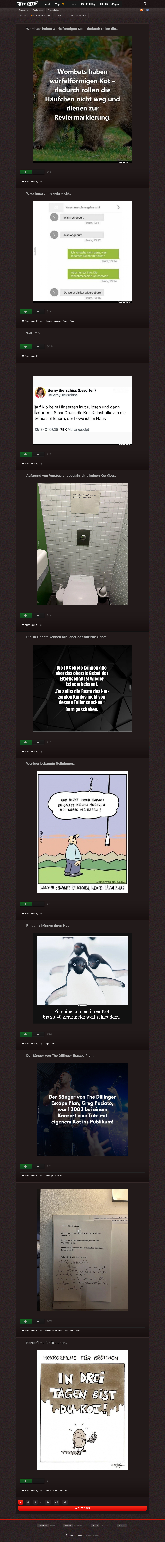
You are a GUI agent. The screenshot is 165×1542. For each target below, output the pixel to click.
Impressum (78, 1535)
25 (65, 1501)
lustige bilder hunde (54, 1331)
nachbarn (70, 1331)
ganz (66, 321)
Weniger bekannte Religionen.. (50, 763)
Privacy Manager (92, 1535)
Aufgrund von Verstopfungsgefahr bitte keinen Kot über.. (71, 475)
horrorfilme (52, 1490)
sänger (50, 1176)
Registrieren (38, 10)
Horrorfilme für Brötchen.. (46, 1343)
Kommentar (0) (30, 181)
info (72, 321)
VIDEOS (59, 15)
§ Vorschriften (53, 10)
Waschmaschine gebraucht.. (48, 193)
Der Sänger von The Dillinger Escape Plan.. (60, 1055)
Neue (73, 4)
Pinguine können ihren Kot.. (48, 925)
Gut (26, 172)
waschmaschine (54, 321)
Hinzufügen (109, 4)
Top (60, 4)
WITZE (22, 15)
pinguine (51, 1043)
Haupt (46, 4)
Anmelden (23, 10)
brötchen (63, 1490)
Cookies (69, 1535)
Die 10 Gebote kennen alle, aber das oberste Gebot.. (67, 637)
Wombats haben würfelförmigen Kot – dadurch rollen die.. (72, 29)
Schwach (38, 172)
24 (56, 1501)
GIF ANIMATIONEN (77, 15)
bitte (79, 1331)
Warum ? (33, 333)
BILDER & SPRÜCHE (40, 15)
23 (48, 1501)
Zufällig (88, 4)
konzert (59, 1176)
